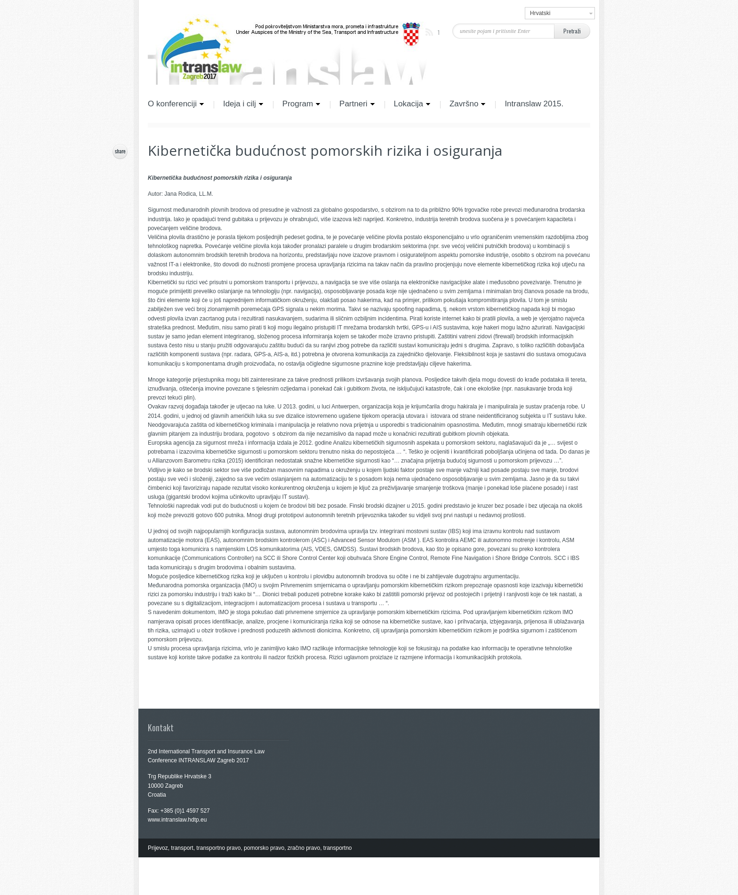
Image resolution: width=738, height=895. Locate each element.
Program (297, 104)
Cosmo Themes (213, 885)
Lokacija (408, 104)
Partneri (352, 104)
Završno (463, 104)
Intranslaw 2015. (534, 104)
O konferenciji (176, 104)
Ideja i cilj (239, 104)
